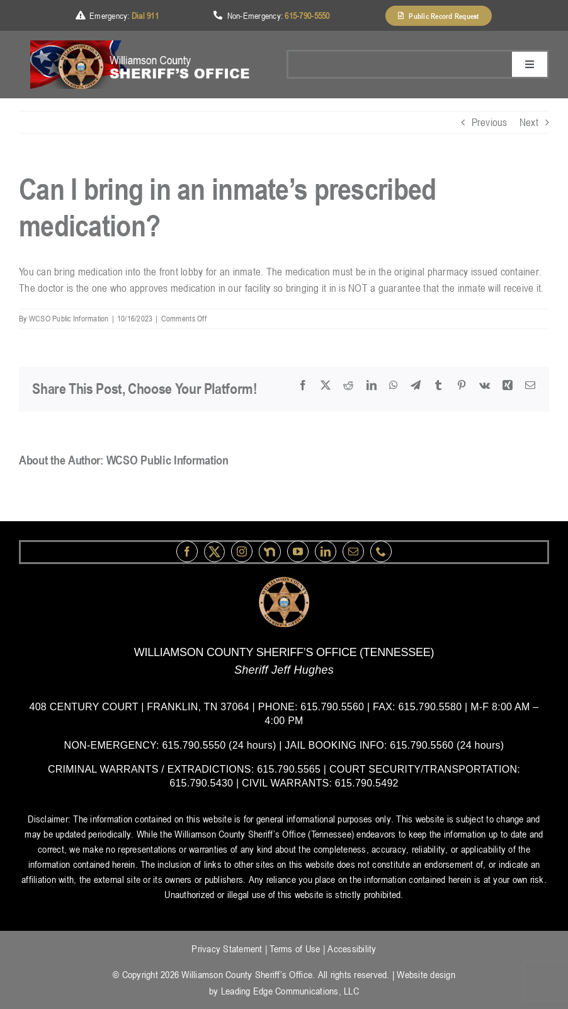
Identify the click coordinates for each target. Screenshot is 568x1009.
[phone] (381, 551)
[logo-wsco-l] (284, 582)
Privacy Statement (226, 948)
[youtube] (298, 551)
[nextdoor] (270, 552)
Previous (490, 122)
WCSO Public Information (69, 318)
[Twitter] (214, 551)
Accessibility (351, 948)
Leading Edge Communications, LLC (290, 990)
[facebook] (187, 551)
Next (529, 122)
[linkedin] (325, 551)
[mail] (353, 551)
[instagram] (242, 551)
